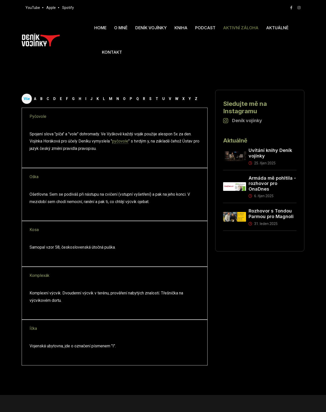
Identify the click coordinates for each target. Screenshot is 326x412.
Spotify (68, 7)
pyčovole (120, 141)
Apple (51, 7)
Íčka (33, 328)
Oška (34, 176)
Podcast (205, 27)
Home (100, 27)
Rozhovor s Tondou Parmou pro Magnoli (271, 213)
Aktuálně (277, 27)
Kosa (34, 229)
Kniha (180, 27)
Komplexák (39, 275)
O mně (121, 27)
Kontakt (112, 52)
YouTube (32, 7)
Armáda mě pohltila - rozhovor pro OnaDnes (272, 183)
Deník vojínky (151, 27)
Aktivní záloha (241, 27)
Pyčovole (38, 116)
